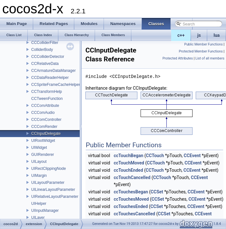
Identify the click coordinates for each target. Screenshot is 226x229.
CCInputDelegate (46, 133)
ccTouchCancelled (132, 177)
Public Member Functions (203, 44)
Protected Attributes (178, 58)
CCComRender (44, 126)
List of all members (209, 58)
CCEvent (192, 155)
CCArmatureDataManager (53, 70)
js (199, 35)
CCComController (46, 119)
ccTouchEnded (128, 170)
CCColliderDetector (47, 56)
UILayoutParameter (47, 182)
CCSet (157, 191)
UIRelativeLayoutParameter (54, 196)
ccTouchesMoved (131, 199)
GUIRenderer (42, 154)
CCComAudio (43, 112)
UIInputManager (45, 210)
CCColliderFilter (44, 42)
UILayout (39, 161)
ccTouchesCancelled (134, 213)
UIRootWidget (43, 140)
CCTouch (155, 155)
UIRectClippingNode (48, 168)
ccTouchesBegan (131, 191)
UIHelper (38, 203)
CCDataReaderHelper (50, 77)
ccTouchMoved (129, 162)
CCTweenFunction (47, 98)
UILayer (38, 217)
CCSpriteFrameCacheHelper (55, 84)
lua (217, 35)
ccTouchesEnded (131, 206)
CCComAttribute (45, 105)
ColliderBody (42, 49)
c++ (181, 35)
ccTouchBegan (128, 155)
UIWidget (39, 147)
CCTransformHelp (46, 91)
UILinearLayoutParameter (53, 189)
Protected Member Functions (201, 51)
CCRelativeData (45, 63)
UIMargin (39, 175)
